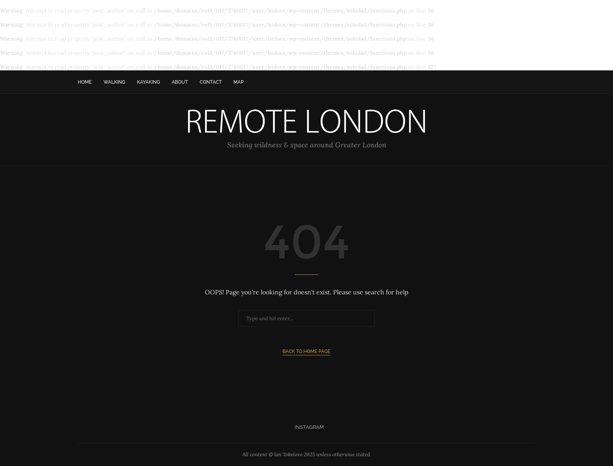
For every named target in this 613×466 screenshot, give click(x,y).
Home (85, 82)
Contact (211, 82)
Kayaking (148, 82)
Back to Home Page (307, 351)
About (180, 82)
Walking (114, 82)
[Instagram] (306, 427)
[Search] (531, 82)
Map (238, 82)
